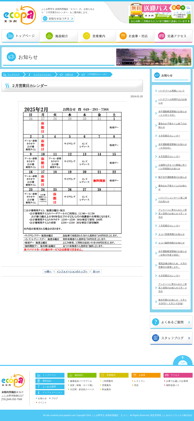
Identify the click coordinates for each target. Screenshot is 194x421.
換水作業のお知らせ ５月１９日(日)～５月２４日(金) (172, 302)
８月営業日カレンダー (169, 156)
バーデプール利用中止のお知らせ (172, 101)
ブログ (53, 398)
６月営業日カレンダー (169, 275)
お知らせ (69, 74)
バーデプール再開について (171, 91)
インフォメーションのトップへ (72, 271)
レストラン (138, 381)
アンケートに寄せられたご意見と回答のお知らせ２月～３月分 (172, 287)
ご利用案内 (106, 381)
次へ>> (96, 271)
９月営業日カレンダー (169, 135)
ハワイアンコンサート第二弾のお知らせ (172, 200)
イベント (41, 403)
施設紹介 (76, 375)
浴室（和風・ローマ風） (81, 385)
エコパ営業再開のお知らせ (171, 234)
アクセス (172, 375)
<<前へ (48, 271)
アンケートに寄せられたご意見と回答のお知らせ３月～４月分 (172, 213)
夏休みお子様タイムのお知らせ (172, 187)
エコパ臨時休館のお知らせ (171, 243)
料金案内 (105, 389)
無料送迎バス (171, 385)
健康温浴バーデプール (80, 381)
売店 (135, 385)
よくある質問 (46, 386)
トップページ (13, 74)
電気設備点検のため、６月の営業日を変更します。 (172, 265)
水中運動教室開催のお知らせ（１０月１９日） (172, 113)
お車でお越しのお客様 (176, 381)
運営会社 (44, 381)
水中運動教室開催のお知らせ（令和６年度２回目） (172, 253)
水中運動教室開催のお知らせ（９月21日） (172, 146)
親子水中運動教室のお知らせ (172, 177)
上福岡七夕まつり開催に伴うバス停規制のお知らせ (172, 167)
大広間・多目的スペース (81, 389)
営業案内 (108, 375)
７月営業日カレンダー (169, 225)
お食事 (139, 375)
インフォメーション (42, 74)
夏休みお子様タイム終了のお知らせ (172, 125)
